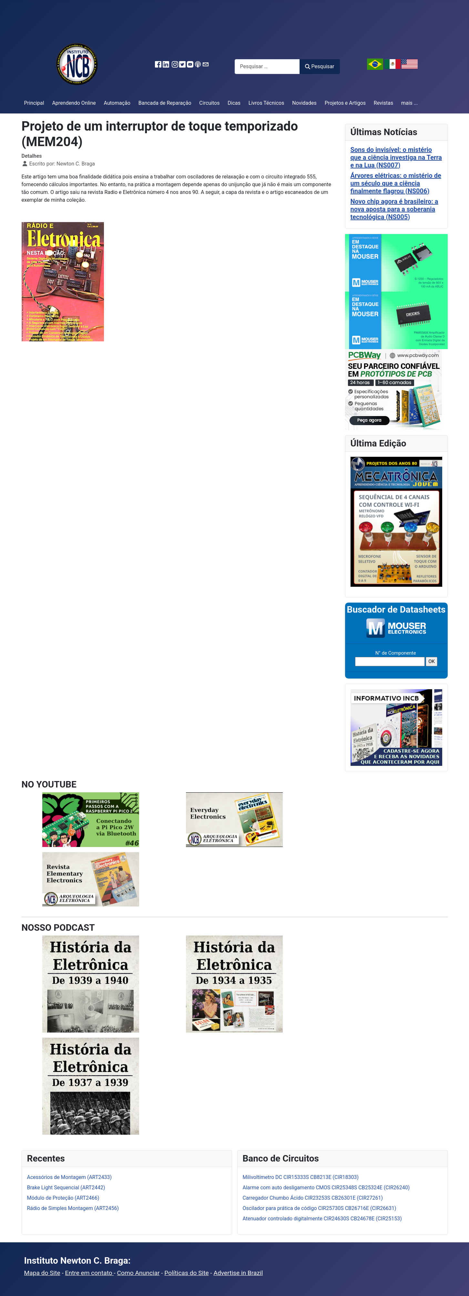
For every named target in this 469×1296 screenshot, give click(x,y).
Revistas (383, 103)
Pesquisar (319, 66)
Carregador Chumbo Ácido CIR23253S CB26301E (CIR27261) (313, 1198)
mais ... (409, 103)
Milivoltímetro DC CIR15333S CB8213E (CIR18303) (301, 1177)
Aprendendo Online (74, 103)
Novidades (304, 103)
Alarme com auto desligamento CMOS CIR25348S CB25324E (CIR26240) (326, 1187)
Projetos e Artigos (345, 103)
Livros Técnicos (266, 103)
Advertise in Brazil (238, 1273)
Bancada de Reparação (164, 103)
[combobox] (267, 66)
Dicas (234, 103)
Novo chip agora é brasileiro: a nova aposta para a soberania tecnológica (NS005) (394, 209)
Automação (117, 103)
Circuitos (209, 103)
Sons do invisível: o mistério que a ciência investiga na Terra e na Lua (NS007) (396, 157)
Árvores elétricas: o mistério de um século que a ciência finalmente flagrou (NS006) (396, 183)
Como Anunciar (138, 1273)
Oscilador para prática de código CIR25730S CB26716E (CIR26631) (319, 1208)
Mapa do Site (42, 1273)
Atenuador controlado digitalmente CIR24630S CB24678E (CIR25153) (322, 1219)
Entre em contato (89, 1273)
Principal (34, 103)
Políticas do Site (186, 1273)
